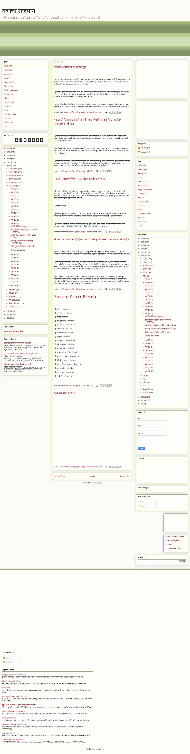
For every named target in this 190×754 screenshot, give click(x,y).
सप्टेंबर (145, 269)
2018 (9, 318)
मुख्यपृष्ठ (92, 476)
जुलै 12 (13, 254)
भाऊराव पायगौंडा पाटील (13, 331)
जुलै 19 (13, 213)
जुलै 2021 (12, 186)
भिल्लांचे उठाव (6, 688)
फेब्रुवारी (146, 389)
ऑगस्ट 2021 (13, 182)
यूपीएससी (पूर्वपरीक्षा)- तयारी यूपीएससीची (13, 711)
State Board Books (172, 549)
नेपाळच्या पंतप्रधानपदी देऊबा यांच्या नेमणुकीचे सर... (22, 242)
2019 (9, 315)
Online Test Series (64, 392)
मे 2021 (12, 293)
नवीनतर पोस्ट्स (59, 476)
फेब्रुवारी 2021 (14, 303)
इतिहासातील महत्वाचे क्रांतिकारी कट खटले (17, 343)
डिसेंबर (145, 259)
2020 (9, 311)
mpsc (6, 110)
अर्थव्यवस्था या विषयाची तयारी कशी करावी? (14, 696)
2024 (9, 155)
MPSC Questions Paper (174, 537)
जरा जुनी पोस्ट (125, 476)
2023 (9, 159)
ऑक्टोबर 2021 (14, 175)
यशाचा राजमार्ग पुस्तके (172, 541)
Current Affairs (9, 82)
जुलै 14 (13, 223)
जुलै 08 (13, 268)
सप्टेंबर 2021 (13, 179)
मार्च (144, 386)
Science (7, 118)
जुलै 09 (13, 265)
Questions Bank (10, 114)
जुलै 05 (13, 275)
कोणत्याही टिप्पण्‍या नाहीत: (94, 112)
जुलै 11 (13, 258)
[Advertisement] (80, 38)
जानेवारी (145, 393)
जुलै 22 (13, 203)
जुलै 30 (13, 189)
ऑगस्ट (145, 272)
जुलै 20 (13, 210)
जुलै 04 (13, 278)
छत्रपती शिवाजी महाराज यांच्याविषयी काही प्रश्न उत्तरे (21, 354)
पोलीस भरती (8, 66)
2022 (9, 162)
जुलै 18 (13, 216)
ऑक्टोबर (146, 266)
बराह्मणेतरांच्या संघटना (8, 733)
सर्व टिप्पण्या (144, 506)
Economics (8, 86)
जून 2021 (12, 290)
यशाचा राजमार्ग (18, 11)
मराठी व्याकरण (8, 70)
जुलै (144, 276)
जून (144, 375)
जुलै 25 (13, 196)
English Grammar (11, 90)
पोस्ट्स (143, 502)
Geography (8, 94)
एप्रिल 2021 (13, 297)
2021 (9, 166)
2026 (9, 148)
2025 (9, 152)
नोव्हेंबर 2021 (13, 172)
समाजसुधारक (8, 74)
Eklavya (168, 545)
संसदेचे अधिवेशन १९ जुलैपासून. (70, 67)
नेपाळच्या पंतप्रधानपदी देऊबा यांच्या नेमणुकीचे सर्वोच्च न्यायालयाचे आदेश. (91, 239)
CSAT (6, 78)
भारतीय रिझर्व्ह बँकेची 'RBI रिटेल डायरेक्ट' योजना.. (80, 178)
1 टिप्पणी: (90, 171)
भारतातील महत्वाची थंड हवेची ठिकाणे (12, 740)
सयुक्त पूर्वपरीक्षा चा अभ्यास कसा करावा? (13, 675)
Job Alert (7, 106)
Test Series (8, 122)
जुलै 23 (13, 199)
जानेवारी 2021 (14, 307)
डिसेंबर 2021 (13, 169)
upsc (6, 126)
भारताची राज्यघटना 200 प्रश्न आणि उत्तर (14, 724)
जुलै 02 (13, 282)
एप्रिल (145, 382)
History (7, 98)
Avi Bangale (145, 148)
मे (143, 379)
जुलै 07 (13, 272)
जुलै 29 (13, 192)
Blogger (92, 749)
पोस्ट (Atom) (98, 483)
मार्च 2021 (12, 300)
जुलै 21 (13, 206)
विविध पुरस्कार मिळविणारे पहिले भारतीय (75, 296)
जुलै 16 (13, 220)
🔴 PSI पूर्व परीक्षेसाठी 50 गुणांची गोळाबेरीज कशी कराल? (19, 705)
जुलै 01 (13, 285)
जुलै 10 (13, 261)
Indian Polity (9, 102)
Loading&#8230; (77, 429)
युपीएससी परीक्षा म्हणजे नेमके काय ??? (13, 681)
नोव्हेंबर (145, 262)
